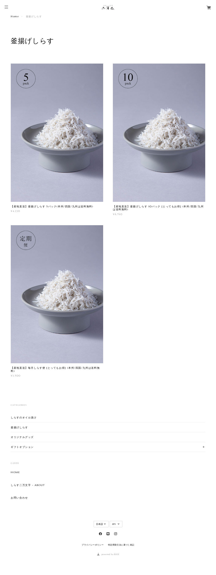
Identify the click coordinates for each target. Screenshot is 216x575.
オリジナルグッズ (22, 437)
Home (15, 16)
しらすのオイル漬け (23, 417)
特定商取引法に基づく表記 (121, 545)
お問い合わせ (19, 497)
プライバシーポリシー (93, 545)
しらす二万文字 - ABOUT (28, 485)
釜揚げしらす (19, 427)
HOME (15, 472)
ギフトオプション (22, 447)
